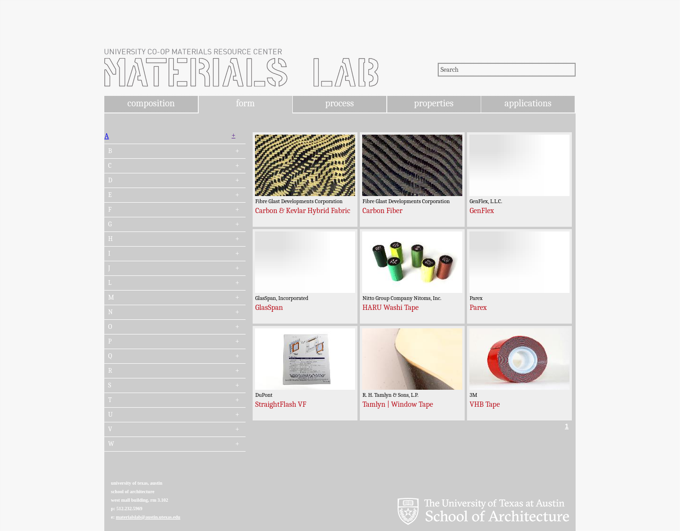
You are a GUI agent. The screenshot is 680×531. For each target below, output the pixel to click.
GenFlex (481, 210)
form (245, 103)
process (339, 103)
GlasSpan (269, 307)
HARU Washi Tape (390, 307)
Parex (477, 307)
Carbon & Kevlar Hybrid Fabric (302, 210)
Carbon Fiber (382, 210)
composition (151, 103)
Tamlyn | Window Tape (397, 404)
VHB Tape (484, 404)
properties (433, 103)
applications (528, 103)
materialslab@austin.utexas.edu (148, 517)
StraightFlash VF (280, 404)
